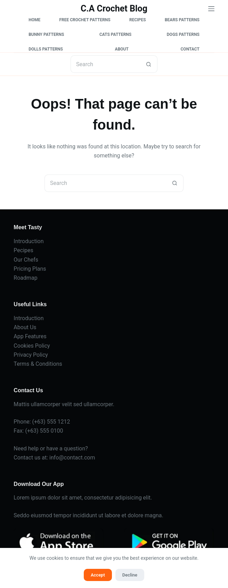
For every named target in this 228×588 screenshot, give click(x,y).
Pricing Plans (30, 268)
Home (34, 19)
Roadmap (25, 277)
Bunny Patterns (46, 34)
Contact (190, 49)
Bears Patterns (182, 19)
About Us (25, 327)
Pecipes (23, 250)
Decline (129, 575)
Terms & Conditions (38, 364)
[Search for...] (105, 64)
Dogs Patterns (183, 34)
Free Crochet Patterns (84, 19)
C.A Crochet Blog (114, 8)
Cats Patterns (115, 34)
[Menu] (211, 9)
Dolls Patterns (45, 49)
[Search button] (148, 64)
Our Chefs (26, 259)
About (122, 49)
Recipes (137, 19)
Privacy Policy (31, 354)
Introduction (28, 241)
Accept (98, 575)
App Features (30, 336)
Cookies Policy (32, 345)
